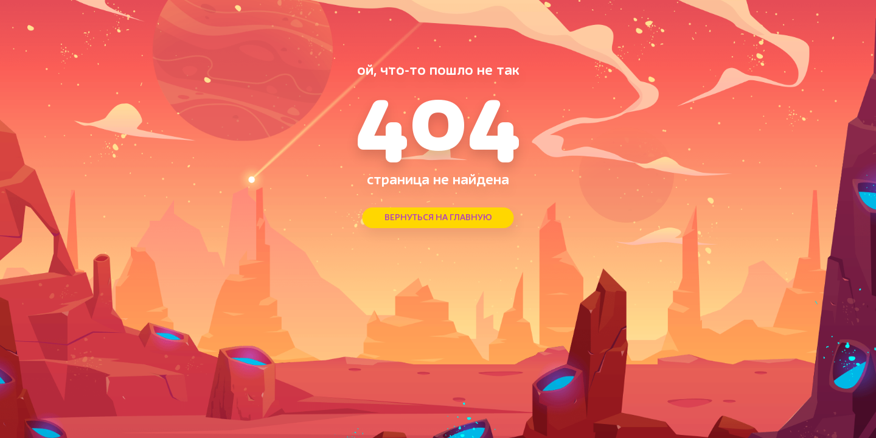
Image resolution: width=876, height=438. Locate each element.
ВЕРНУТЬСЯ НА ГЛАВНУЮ (438, 217)
